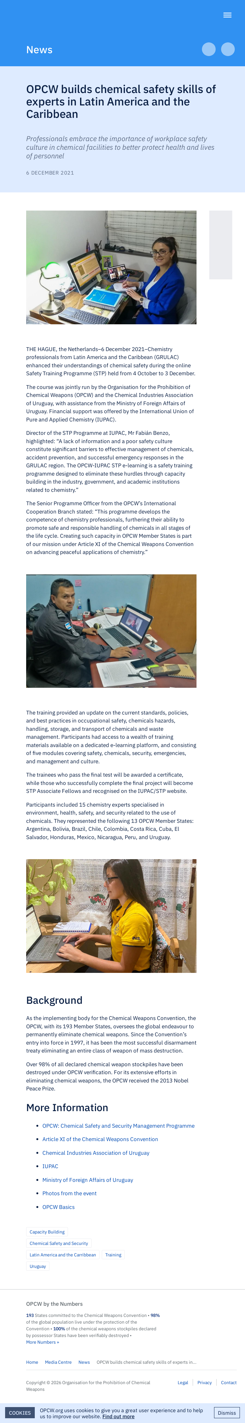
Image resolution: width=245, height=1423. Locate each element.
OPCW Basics (58, 1207)
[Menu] (227, 16)
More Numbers (41, 1342)
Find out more (118, 1415)
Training (113, 1254)
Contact (229, 1382)
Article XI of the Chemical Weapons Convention (100, 1139)
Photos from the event (69, 1193)
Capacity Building (47, 1231)
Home (32, 1362)
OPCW (206, 1309)
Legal (183, 1382)
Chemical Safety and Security (59, 1243)
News (39, 49)
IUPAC (50, 1166)
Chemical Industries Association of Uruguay (95, 1152)
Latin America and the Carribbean (63, 1254)
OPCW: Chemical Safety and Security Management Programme (118, 1125)
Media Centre (58, 1362)
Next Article (228, 49)
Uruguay (38, 1266)
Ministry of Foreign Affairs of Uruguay (87, 1179)
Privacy (204, 1382)
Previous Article (209, 49)
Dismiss (227, 1412)
